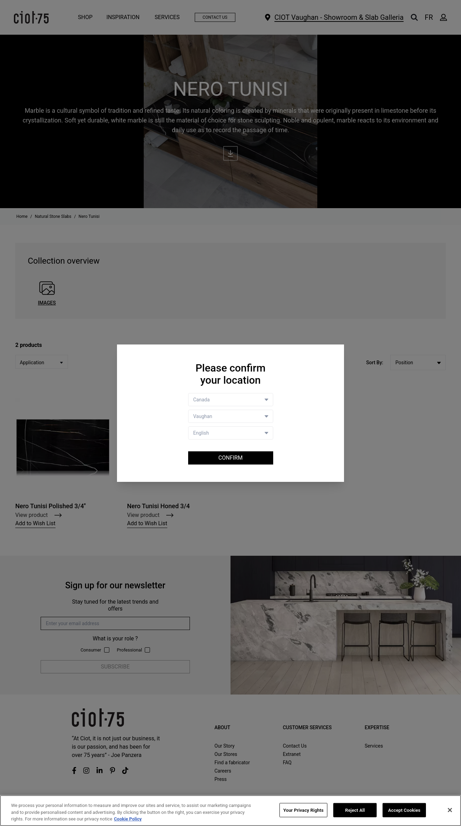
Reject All (355, 809)
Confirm (230, 457)
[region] (230, 810)
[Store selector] (230, 416)
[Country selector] (230, 399)
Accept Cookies (404, 809)
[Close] (450, 810)
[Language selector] (230, 433)
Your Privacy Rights (303, 809)
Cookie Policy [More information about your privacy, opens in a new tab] (128, 818)
